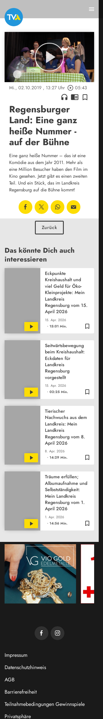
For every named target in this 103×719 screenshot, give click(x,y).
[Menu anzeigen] (91, 9)
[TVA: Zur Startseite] (14, 17)
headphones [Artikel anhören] (64, 97)
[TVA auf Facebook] (41, 633)
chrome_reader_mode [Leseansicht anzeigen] (75, 97)
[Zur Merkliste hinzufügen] (85, 97)
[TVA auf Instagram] (57, 633)
